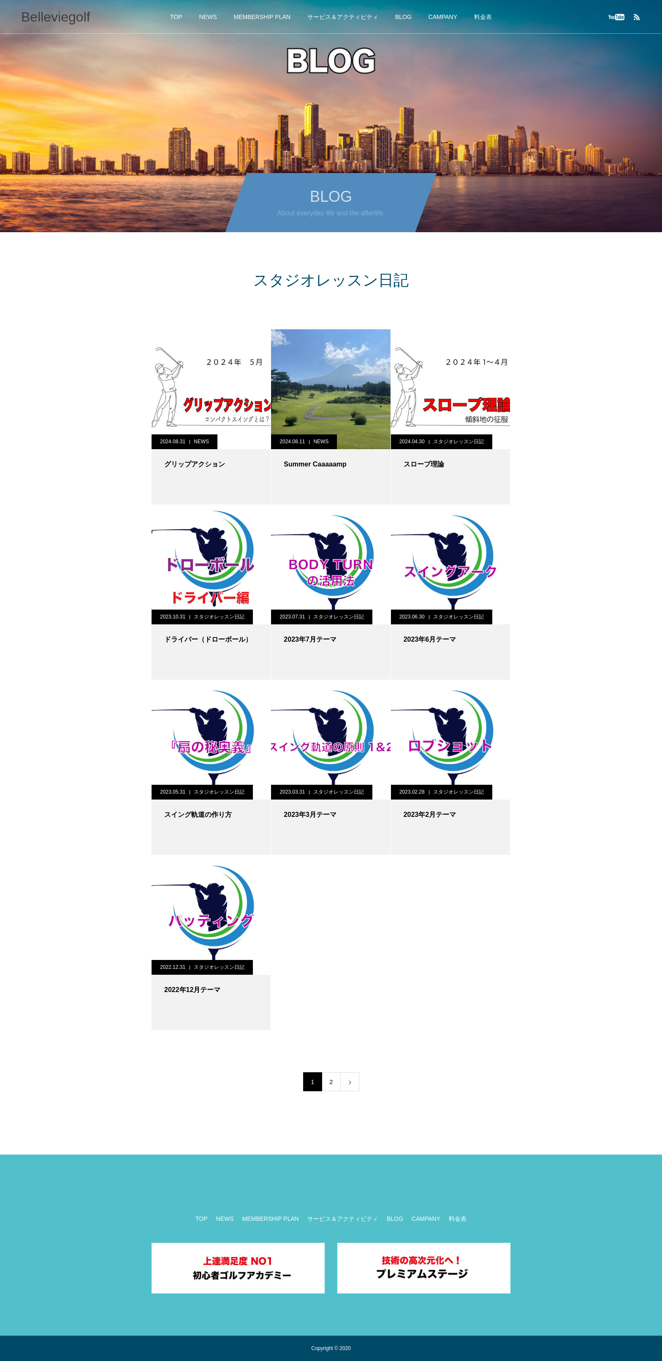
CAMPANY (443, 17)
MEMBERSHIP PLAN (262, 17)
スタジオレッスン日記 (458, 442)
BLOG (403, 17)
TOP (176, 17)
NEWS (208, 17)
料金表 (483, 17)
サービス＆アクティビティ (342, 17)
